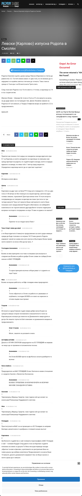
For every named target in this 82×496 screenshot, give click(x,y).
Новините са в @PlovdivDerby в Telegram (27, 70)
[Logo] (11, 4)
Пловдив (62, 4)
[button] (79, 463)
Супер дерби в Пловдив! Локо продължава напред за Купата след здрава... (75, 247)
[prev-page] (57, 255)
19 (18, 53)
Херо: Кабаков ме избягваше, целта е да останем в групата (61, 247)
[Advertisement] (27, 119)
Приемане (41, 479)
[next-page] (61, 255)
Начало (31, 4)
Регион (71, 4)
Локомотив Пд (51, 4)
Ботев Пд (40, 4)
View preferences (41, 491)
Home (3, 11)
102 (79, 119)
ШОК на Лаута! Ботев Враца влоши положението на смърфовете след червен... (68, 114)
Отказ (41, 485)
